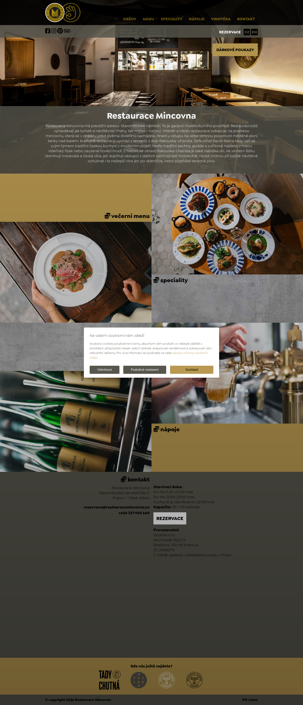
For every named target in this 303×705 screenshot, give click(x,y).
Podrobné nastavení (145, 369)
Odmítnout (104, 369)
